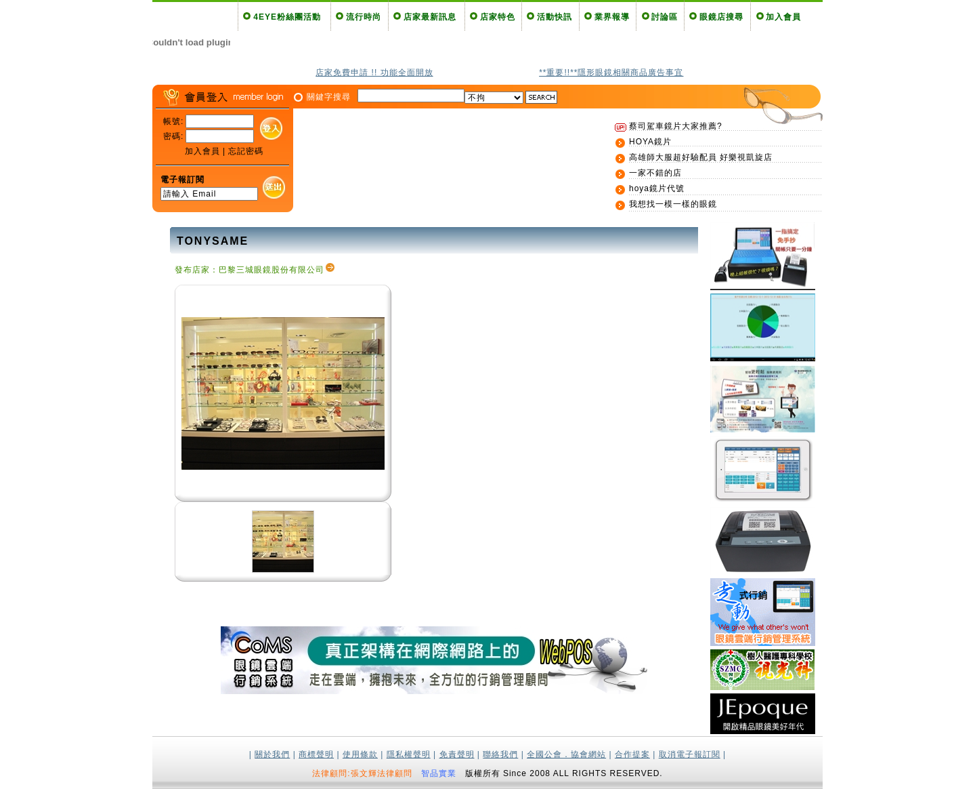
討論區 (664, 17)
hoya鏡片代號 (657, 188)
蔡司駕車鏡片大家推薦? (675, 126)
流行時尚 (363, 17)
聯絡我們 (500, 754)
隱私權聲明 (409, 754)
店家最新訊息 (430, 17)
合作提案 (632, 754)
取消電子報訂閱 (689, 754)
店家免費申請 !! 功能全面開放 (374, 72)
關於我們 (272, 754)
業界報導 (612, 17)
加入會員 (783, 17)
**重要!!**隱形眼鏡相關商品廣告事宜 (611, 72)
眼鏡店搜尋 (721, 17)
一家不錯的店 (655, 173)
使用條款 (360, 754)
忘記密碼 (245, 151)
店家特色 (497, 17)
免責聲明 (457, 754)
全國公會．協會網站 (566, 754)
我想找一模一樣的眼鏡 (673, 204)
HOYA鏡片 (650, 141)
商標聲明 (316, 754)
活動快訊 (554, 17)
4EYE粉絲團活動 (287, 17)
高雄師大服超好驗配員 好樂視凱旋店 (701, 157)
